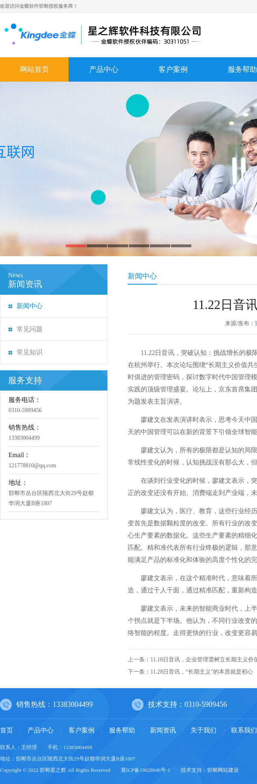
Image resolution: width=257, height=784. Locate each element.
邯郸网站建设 (223, 770)
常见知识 (30, 352)
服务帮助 (122, 730)
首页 (6, 730)
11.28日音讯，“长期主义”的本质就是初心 (201, 672)
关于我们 (203, 730)
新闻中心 (30, 305)
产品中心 (103, 69)
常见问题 (30, 329)
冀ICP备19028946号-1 (145, 770)
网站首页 (34, 69)
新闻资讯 (163, 730)
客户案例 (173, 69)
